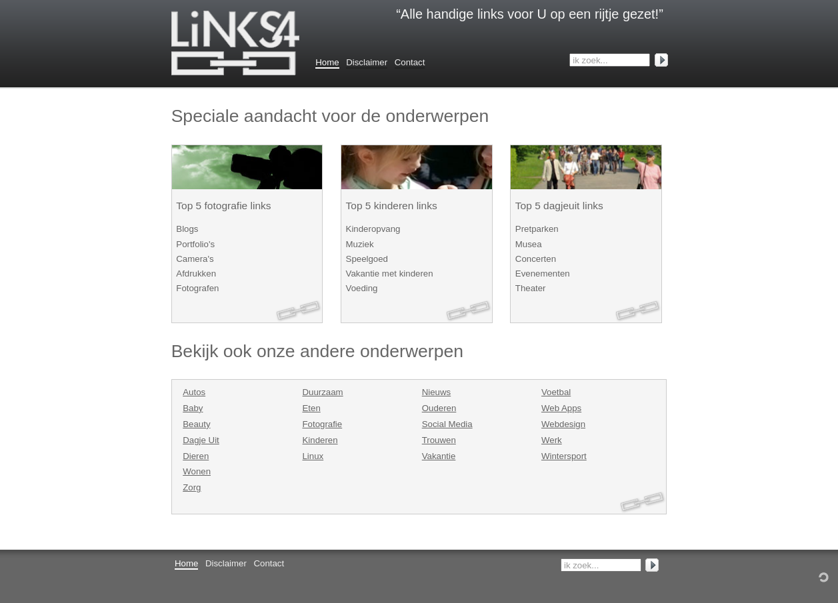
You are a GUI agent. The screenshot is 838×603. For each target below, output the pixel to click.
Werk (551, 440)
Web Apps (561, 408)
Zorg (192, 487)
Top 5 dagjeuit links (559, 205)
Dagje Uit (201, 440)
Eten (311, 408)
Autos (194, 392)
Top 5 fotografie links (223, 205)
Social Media (447, 424)
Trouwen (439, 440)
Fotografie (322, 424)
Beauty (196, 424)
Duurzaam (322, 392)
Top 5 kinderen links (391, 205)
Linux (312, 456)
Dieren (196, 456)
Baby (193, 408)
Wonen (197, 471)
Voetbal (556, 392)
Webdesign (563, 424)
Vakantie (439, 456)
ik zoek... (590, 60)
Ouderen (439, 408)
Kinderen (319, 440)
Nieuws (436, 392)
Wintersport (564, 456)
